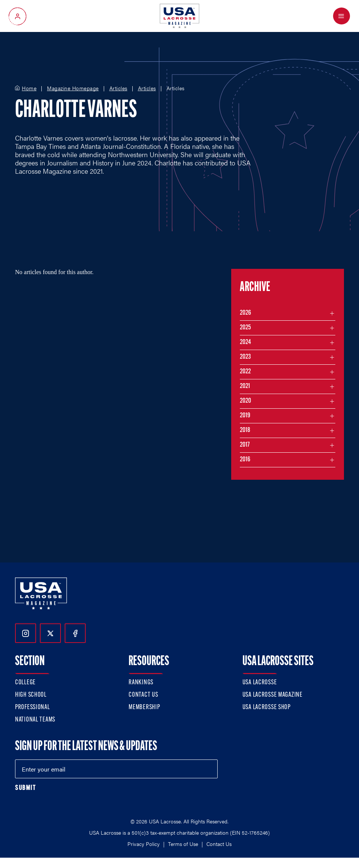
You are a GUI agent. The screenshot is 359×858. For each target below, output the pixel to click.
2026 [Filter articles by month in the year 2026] (245, 313)
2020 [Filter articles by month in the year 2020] (245, 401)
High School (31, 695)
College (25, 682)
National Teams (35, 719)
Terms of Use (183, 843)
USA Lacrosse (259, 682)
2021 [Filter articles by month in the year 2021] (245, 386)
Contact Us (143, 695)
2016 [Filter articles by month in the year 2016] (245, 459)
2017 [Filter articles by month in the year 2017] (245, 445)
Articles (118, 88)
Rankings (141, 682)
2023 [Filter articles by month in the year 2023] (245, 357)
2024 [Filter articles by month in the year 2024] (245, 342)
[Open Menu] (341, 16)
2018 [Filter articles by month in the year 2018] (245, 430)
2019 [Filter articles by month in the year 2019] (245, 415)
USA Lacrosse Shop (266, 707)
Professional (32, 707)
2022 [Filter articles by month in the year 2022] (245, 371)
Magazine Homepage (73, 88)
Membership (144, 707)
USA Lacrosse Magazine (272, 695)
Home (29, 88)
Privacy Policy (143, 843)
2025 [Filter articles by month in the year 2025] (245, 327)
